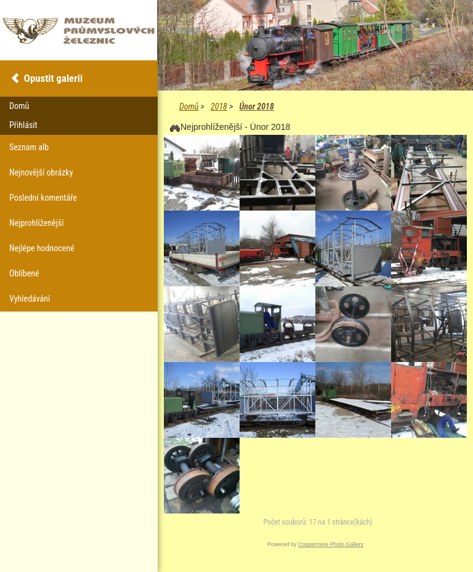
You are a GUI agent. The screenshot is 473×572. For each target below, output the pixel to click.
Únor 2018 (256, 106)
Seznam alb (29, 147)
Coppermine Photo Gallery (330, 544)
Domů (188, 106)
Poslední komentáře (43, 198)
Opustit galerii (53, 78)
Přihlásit (23, 125)
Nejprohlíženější (36, 223)
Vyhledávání (29, 299)
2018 (219, 106)
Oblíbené (24, 273)
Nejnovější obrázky (41, 172)
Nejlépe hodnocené (42, 248)
